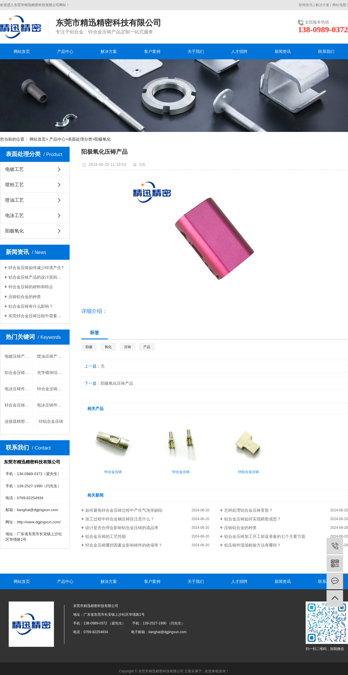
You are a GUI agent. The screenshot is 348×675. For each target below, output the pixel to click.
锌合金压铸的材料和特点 (30, 286)
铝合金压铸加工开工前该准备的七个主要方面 (264, 536)
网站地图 (339, 5)
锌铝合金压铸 (51, 421)
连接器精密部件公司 (19, 421)
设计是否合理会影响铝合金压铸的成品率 (121, 527)
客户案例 (152, 51)
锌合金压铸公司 (51, 388)
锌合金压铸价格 (19, 405)
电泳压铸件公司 (51, 405)
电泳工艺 (14, 215)
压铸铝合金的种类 (24, 296)
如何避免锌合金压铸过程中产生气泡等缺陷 (123, 510)
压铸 (127, 347)
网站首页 (22, 51)
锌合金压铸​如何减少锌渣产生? (36, 267)
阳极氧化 (103, 139)
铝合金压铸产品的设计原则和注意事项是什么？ (36, 277)
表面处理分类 (80, 139)
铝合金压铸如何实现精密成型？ (252, 519)
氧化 (108, 347)
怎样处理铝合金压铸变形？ (248, 510)
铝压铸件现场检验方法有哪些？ (252, 545)
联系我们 (326, 51)
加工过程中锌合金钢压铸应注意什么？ (119, 519)
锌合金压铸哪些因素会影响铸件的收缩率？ (123, 545)
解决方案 (322, 5)
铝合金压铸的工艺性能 (105, 536)
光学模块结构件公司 (51, 372)
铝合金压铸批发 (19, 372)
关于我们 (196, 51)
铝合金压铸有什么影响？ (30, 306)
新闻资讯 (306, 5)
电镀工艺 (14, 169)
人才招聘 (239, 51)
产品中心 (65, 51)
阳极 (89, 347)
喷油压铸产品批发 (51, 356)
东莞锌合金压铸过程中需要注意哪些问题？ (36, 316)
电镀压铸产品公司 (19, 356)
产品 (146, 347)
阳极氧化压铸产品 (117, 383)
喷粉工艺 (14, 184)
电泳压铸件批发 (19, 388)
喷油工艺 (14, 200)
